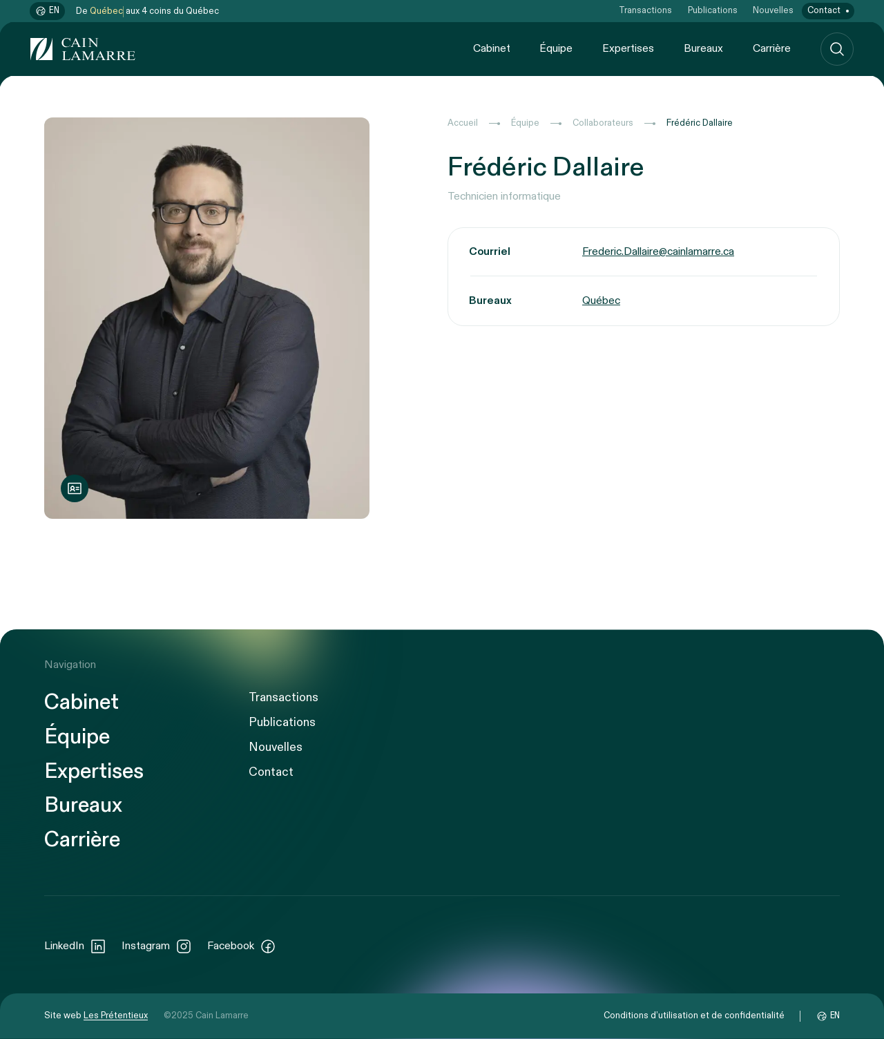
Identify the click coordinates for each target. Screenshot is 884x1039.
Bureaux (703, 48)
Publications (713, 11)
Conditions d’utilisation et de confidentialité (694, 1016)
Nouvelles (773, 11)
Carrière (772, 48)
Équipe (556, 48)
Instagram (157, 946)
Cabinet (491, 48)
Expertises (628, 48)
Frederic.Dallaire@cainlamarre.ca (658, 252)
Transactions (645, 11)
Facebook (241, 946)
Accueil (463, 123)
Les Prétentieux (116, 1016)
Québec (601, 301)
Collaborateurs (603, 123)
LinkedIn (75, 946)
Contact (823, 11)
